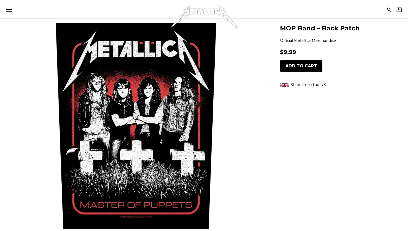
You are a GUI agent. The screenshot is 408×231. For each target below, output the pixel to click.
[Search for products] (389, 9)
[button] (9, 9)
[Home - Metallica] (204, 9)
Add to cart (301, 65)
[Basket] (399, 9)
